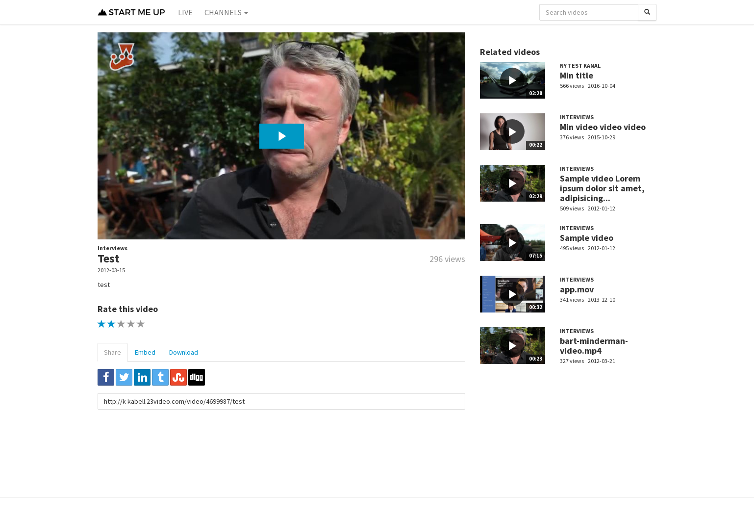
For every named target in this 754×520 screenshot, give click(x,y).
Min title (576, 75)
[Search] (647, 12)
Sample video (586, 237)
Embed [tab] (145, 352)
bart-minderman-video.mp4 (594, 345)
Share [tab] (112, 352)
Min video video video (603, 126)
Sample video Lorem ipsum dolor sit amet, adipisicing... (602, 188)
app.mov (577, 289)
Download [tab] (183, 352)
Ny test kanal (580, 65)
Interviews (112, 248)
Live (185, 12)
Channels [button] (226, 12)
